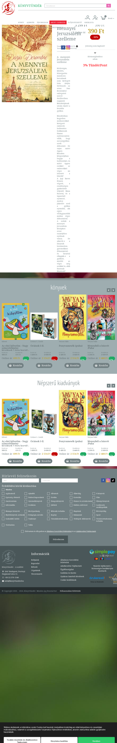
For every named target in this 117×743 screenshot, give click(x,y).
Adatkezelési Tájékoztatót (86, 531)
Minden (9, 489)
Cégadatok (35, 570)
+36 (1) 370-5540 (10, 577)
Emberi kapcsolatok (36, 497)
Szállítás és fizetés (27, 27)
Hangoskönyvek (57, 501)
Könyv (21, 22)
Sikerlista (89, 22)
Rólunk (34, 567)
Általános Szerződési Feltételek (69, 561)
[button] (108, 17)
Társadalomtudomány (59, 519)
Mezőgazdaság (34, 511)
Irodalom (32, 505)
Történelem (10, 525)
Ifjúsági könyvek (102, 501)
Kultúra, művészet (80, 505)
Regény (54, 515)
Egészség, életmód (13, 497)
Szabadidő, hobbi (12, 519)
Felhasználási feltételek (70, 591)
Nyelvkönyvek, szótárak (15, 515)
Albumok (54, 493)
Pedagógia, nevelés (35, 515)
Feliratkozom (58, 539)
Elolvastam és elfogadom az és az (60, 531)
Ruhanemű (78, 515)
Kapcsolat (43, 27)
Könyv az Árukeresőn (97, 582)
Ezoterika (77, 497)
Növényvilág (101, 511)
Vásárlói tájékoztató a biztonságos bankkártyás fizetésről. (102, 568)
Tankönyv (32, 519)
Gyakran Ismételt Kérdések (72, 576)
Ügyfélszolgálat (67, 569)
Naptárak (77, 511)
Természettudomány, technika (104, 520)
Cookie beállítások (68, 580)
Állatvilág (77, 493)
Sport (98, 515)
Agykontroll (10, 493)
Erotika (54, 497)
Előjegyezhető (75, 22)
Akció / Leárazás (58, 22)
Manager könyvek (13, 511)
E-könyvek (100, 493)
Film (98, 497)
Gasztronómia (11, 501)
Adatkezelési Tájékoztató (71, 566)
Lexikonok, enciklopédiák (101, 506)
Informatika (10, 505)
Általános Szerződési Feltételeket (59, 531)
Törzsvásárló (57, 27)
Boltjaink (35, 560)
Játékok (54, 505)
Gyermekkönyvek (35, 501)
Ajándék (30, 22)
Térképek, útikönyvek (82, 519)
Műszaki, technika (58, 511)
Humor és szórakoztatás (83, 501)
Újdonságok (42, 22)
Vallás (30, 525)
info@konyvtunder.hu (13, 581)
